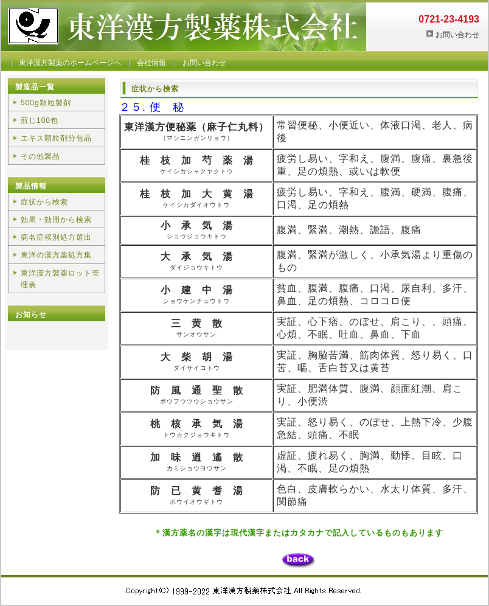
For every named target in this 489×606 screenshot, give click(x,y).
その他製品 (40, 156)
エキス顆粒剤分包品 (56, 138)
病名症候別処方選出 (56, 237)
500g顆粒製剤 (46, 103)
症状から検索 (44, 202)
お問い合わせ (457, 34)
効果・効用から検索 (56, 219)
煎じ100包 (39, 120)
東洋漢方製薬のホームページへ (70, 62)
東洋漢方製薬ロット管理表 (60, 279)
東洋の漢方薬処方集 (56, 255)
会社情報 (151, 62)
